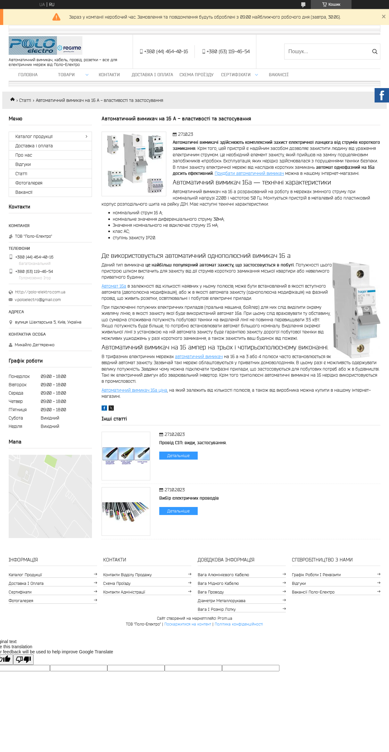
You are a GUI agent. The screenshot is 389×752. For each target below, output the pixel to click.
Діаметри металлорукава (221, 600)
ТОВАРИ (66, 74)
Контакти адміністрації (124, 592)
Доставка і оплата (152, 74)
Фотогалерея (28, 182)
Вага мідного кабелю (218, 583)
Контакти (109, 74)
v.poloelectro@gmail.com (38, 299)
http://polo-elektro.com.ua (40, 292)
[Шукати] (374, 52)
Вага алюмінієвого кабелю (223, 574)
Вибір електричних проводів (189, 498)
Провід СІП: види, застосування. (193, 442)
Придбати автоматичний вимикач (249, 173)
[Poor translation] (23, 659)
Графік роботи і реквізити (316, 574)
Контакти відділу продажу (127, 574)
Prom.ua (225, 618)
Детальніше (178, 455)
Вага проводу (211, 592)
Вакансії (279, 74)
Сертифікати (236, 74)
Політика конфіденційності (239, 624)
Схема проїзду (196, 74)
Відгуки (23, 164)
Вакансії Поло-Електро (313, 592)
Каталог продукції (34, 136)
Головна (27, 74)
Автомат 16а (114, 286)
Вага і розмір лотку (217, 609)
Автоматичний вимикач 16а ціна (134, 390)
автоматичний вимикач (199, 356)
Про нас (23, 155)
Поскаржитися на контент (187, 624)
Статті (25, 100)
